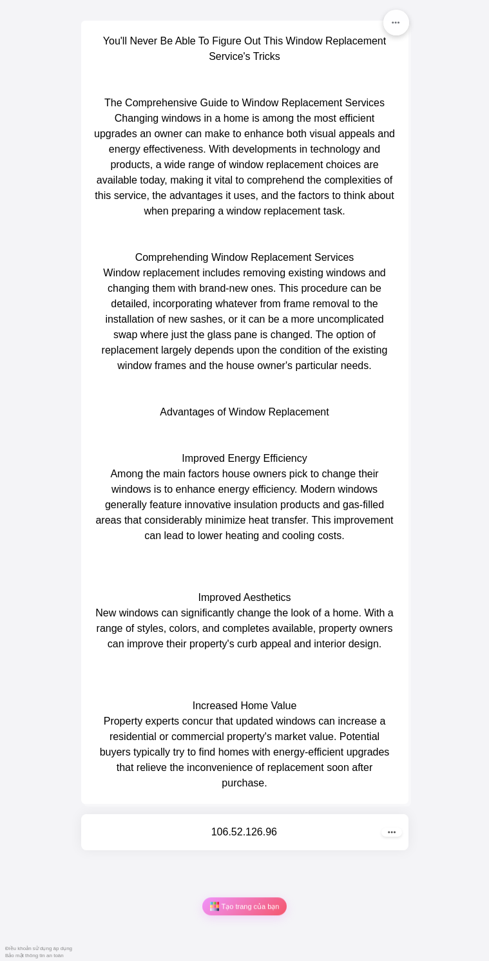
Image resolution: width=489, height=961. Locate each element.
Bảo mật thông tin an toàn (34, 955)
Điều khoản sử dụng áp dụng (38, 948)
